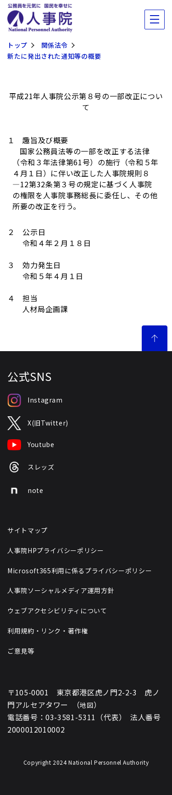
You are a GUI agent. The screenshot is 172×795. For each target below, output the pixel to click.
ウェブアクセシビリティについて (57, 610)
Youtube (30, 444)
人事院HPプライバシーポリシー (55, 550)
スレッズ (31, 467)
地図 (86, 705)
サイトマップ (27, 530)
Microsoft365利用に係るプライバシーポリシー (79, 570)
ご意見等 (20, 650)
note (25, 491)
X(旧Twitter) (37, 423)
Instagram (35, 400)
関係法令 (54, 45)
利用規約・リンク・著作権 (47, 630)
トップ (17, 45)
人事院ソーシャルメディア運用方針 (60, 590)
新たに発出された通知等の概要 (54, 56)
